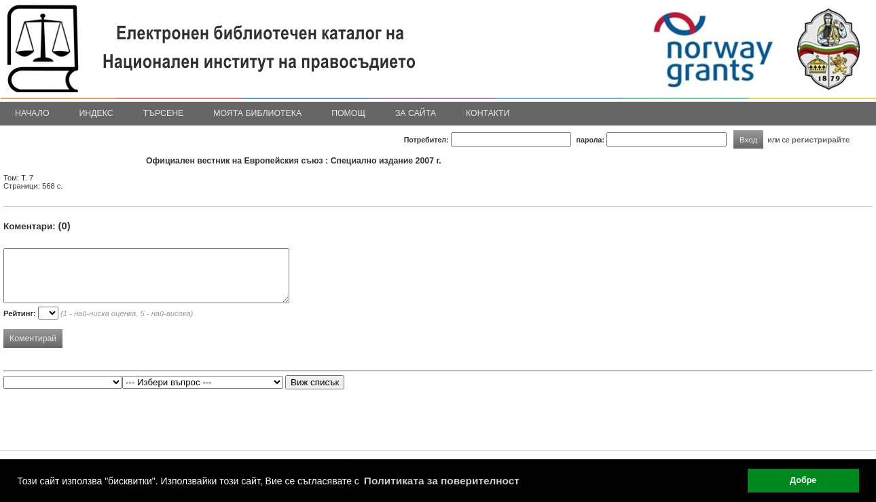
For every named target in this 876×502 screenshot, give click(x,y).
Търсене (163, 113)
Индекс (96, 113)
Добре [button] (803, 480)
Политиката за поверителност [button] (441, 480)
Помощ (348, 113)
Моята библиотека (257, 113)
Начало (32, 113)
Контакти (487, 113)
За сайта (415, 113)
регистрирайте (821, 139)
